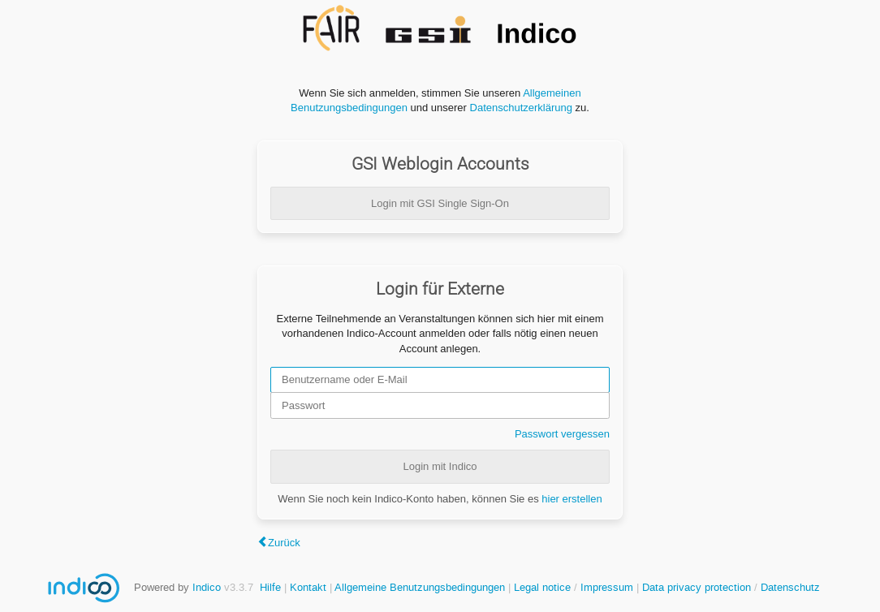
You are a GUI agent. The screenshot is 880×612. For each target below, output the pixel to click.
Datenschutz (790, 587)
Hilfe (270, 587)
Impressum (606, 587)
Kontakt (308, 587)
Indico (206, 587)
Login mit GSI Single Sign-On (440, 203)
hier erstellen (571, 499)
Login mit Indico (440, 466)
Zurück (284, 543)
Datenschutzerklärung (521, 107)
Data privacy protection (698, 587)
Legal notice (544, 587)
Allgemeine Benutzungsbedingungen (419, 587)
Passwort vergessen (562, 434)
